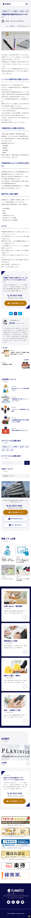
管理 (12, 449)
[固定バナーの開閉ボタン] (29, 916)
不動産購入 (15, 11)
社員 (3, 449)
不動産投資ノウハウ (6, 11)
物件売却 (22, 11)
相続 (27, 446)
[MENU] (26, 4)
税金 (27, 11)
